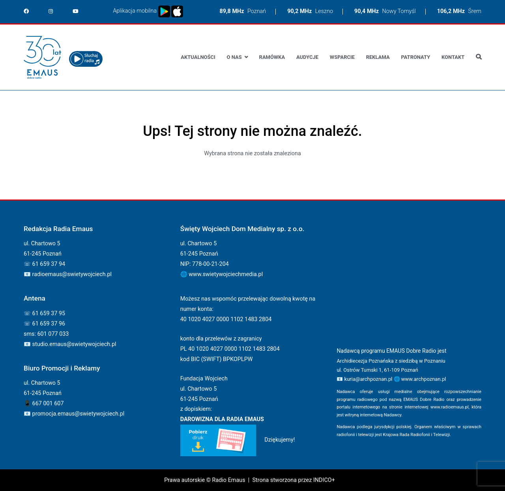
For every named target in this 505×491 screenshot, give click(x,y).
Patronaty (415, 57)
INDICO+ (324, 480)
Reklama (378, 57)
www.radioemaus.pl (449, 407)
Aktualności (198, 57)
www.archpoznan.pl (423, 379)
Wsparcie (342, 57)
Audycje (307, 57)
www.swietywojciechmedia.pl (226, 274)
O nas (234, 57)
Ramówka (272, 57)
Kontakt (452, 57)
